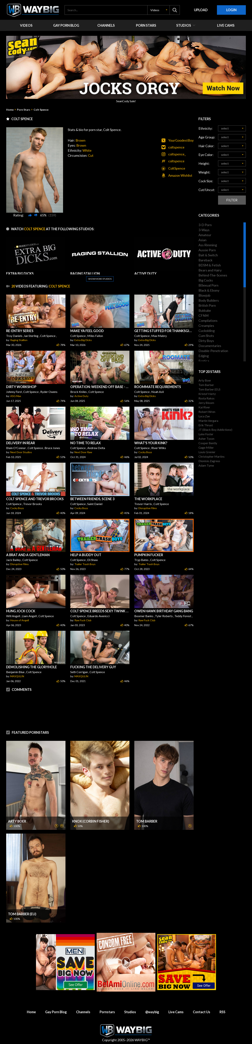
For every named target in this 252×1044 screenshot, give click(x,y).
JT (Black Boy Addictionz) (215, 429)
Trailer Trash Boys (85, 564)
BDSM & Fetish (209, 265)
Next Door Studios (21, 452)
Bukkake (204, 310)
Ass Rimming (207, 245)
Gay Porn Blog (56, 1012)
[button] (158, 10)
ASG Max (15, 396)
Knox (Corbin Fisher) (90, 821)
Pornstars (107, 1012)
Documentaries (209, 346)
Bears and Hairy (210, 270)
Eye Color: (206, 154)
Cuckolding (206, 331)
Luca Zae (204, 416)
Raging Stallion (18, 340)
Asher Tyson (206, 438)
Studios (130, 1012)
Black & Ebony (208, 290)
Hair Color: (206, 146)
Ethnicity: (205, 128)
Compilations (207, 320)
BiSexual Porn (208, 285)
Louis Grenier (206, 452)
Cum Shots (206, 336)
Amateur (204, 235)
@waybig (152, 1012)
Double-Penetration (213, 351)
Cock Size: (205, 181)
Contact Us (201, 1012)
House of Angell (19, 620)
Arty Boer (17, 821)
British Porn (207, 305)
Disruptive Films (147, 508)
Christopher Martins (211, 456)
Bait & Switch (208, 255)
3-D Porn (205, 225)
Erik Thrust (205, 425)
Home (10, 109)
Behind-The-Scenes (212, 275)
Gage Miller (206, 447)
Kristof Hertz (207, 394)
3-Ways (203, 230)
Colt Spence (41, 109)
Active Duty (81, 396)
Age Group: (206, 137)
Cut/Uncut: (206, 189)
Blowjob (204, 295)
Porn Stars (23, 109)
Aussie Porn (207, 250)
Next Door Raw (83, 452)
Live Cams (176, 1012)
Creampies (206, 325)
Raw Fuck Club (82, 620)
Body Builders (208, 300)
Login (231, 10)
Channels (83, 1012)
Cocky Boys (145, 452)
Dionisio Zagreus (209, 461)
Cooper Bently (207, 443)
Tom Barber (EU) (22, 914)
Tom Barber (146, 821)
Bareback (205, 260)
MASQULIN (17, 676)
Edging (203, 356)
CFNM (203, 315)
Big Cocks (205, 280)
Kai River (204, 407)
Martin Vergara (208, 420)
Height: (204, 163)
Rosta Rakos (206, 398)
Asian (202, 240)
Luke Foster (205, 434)
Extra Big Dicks (83, 340)
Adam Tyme (206, 465)
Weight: (204, 172)
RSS (222, 1012)
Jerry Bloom (206, 402)
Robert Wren (206, 411)
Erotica (203, 361)
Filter (231, 200)
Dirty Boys (206, 341)
